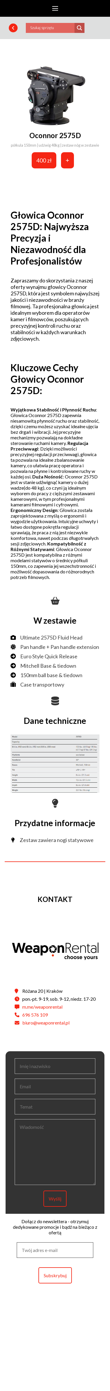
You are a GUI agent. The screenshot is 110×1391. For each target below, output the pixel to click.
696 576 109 (35, 1014)
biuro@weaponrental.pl (46, 1022)
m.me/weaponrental (42, 1007)
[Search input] (51, 28)
